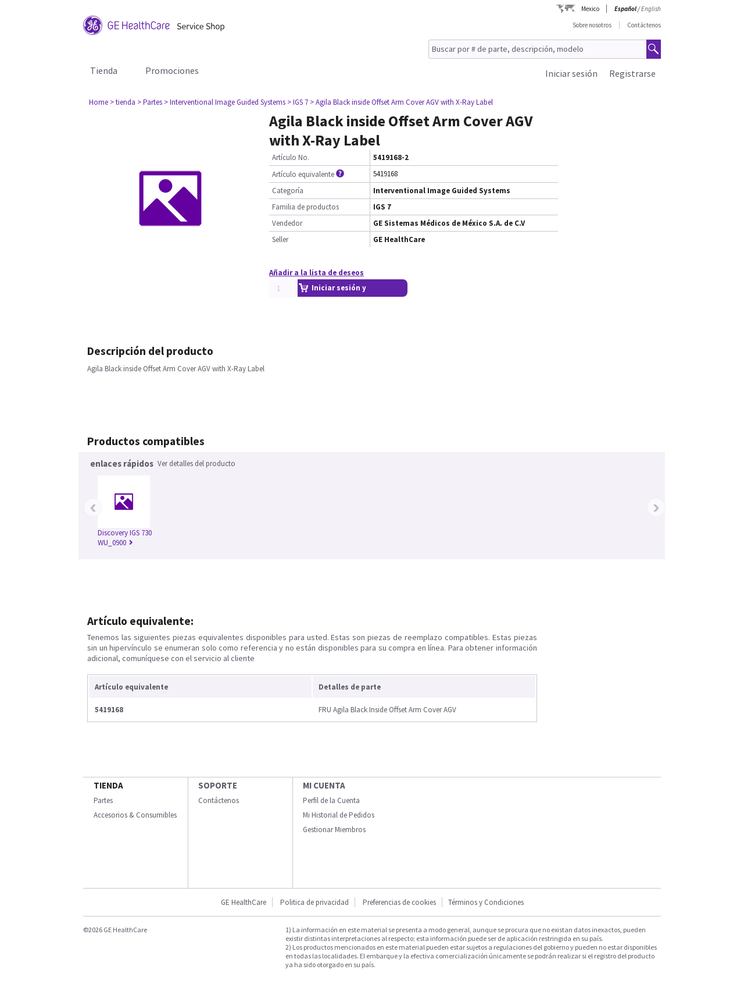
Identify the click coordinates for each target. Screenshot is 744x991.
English (651, 9)
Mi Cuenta (324, 785)
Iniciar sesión (571, 73)
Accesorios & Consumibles (135, 815)
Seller (280, 239)
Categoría (287, 191)
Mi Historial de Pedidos (338, 815)
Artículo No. (290, 157)
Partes (103, 800)
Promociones (172, 70)
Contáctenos (644, 25)
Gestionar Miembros (334, 829)
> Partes (149, 102)
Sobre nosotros (592, 25)
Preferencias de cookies (399, 902)
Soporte (217, 785)
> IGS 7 (297, 102)
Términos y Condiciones (486, 902)
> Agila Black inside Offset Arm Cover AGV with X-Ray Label (401, 102)
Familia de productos (305, 207)
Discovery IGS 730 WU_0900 (125, 538)
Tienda (103, 70)
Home (98, 102)
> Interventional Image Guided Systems (224, 102)
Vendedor (287, 223)
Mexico (590, 9)
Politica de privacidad (314, 902)
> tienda (122, 102)
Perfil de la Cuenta (331, 800)
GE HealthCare (243, 902)
